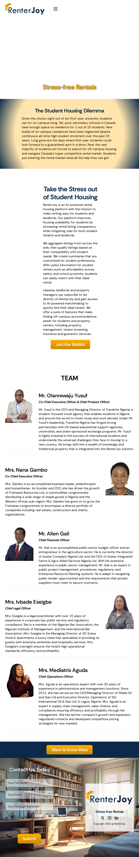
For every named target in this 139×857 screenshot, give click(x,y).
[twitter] (102, 818)
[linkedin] (116, 818)
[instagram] (109, 818)
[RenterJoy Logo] (25, 4)
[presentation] (31, 824)
